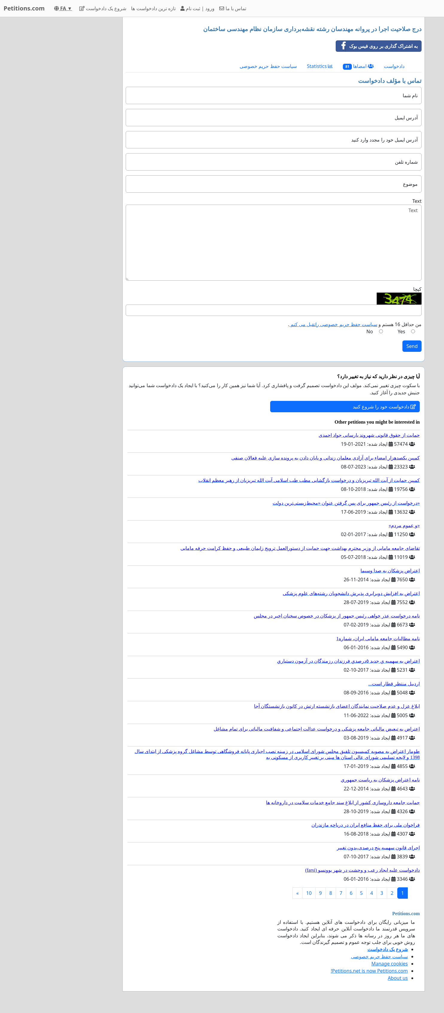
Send (412, 346)
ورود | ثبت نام (197, 8)
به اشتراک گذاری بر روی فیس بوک (377, 46)
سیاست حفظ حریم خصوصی (268, 66)
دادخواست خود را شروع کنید (384, 406)
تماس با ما (232, 8)
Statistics (320, 66)
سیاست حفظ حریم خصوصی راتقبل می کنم (333, 324)
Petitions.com (24, 8)
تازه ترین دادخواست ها (153, 8)
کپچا (417, 289)
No (370, 331)
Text (417, 201)
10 (308, 893)
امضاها (358, 66)
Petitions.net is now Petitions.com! (369, 971)
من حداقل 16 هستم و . (355, 324)
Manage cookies (389, 963)
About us (398, 978)
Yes (401, 331)
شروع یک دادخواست (103, 8)
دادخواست (394, 66)
